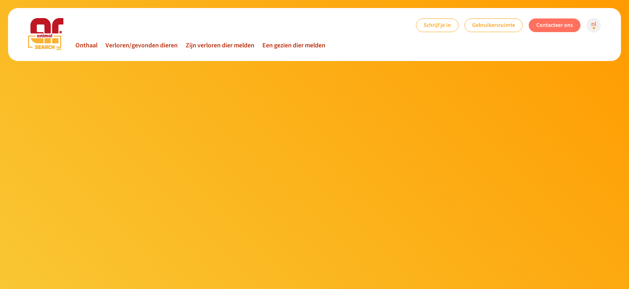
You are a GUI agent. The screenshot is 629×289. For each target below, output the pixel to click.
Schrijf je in (437, 25)
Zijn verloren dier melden (220, 45)
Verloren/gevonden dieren (142, 45)
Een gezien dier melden (293, 45)
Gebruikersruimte (493, 25)
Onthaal (86, 45)
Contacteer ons (554, 25)
